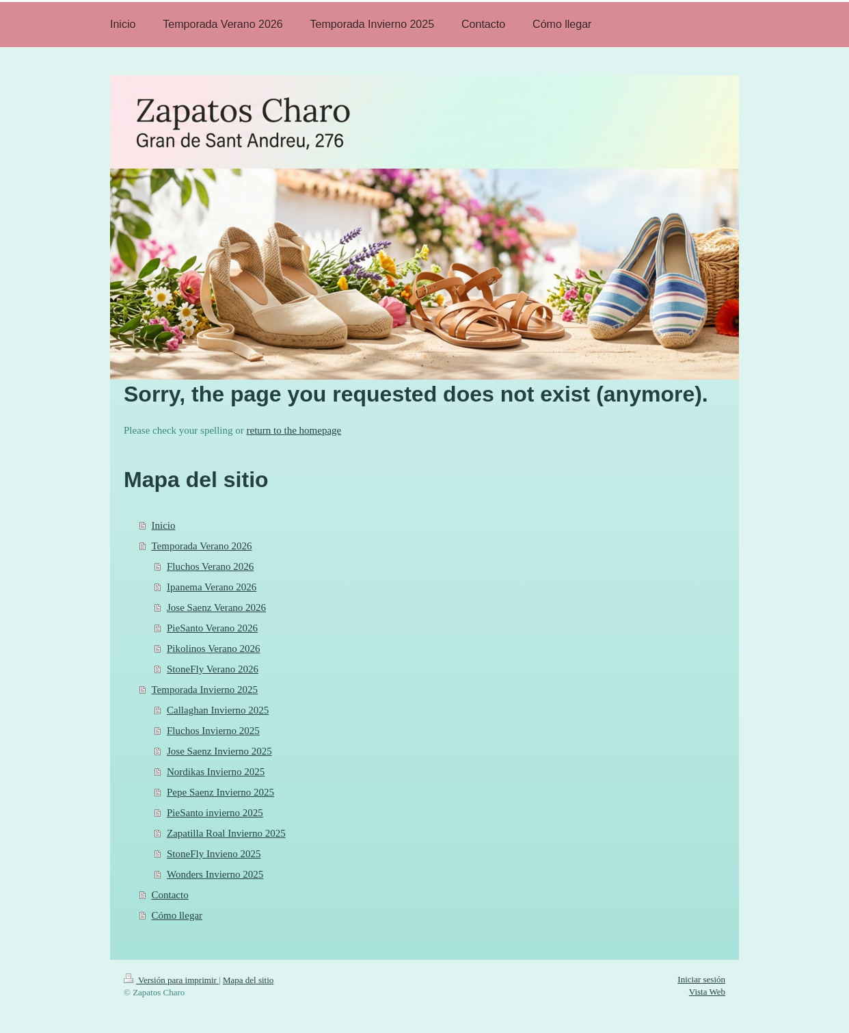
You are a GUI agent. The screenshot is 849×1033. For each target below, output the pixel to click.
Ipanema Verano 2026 (211, 586)
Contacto (170, 894)
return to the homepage (294, 430)
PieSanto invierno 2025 (215, 812)
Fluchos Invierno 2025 (213, 730)
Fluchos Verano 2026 (210, 566)
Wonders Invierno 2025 (215, 874)
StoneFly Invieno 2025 (214, 853)
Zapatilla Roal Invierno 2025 (226, 833)
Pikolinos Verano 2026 (213, 648)
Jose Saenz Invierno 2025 (219, 751)
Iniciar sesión (701, 979)
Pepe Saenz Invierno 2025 (220, 792)
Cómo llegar (177, 915)
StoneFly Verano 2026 (212, 669)
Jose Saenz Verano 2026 (216, 607)
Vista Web (707, 991)
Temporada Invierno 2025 (205, 689)
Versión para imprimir (171, 980)
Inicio (164, 525)
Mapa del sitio (248, 980)
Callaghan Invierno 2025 (218, 710)
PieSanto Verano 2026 (212, 628)
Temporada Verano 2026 (202, 545)
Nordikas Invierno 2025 (216, 771)
